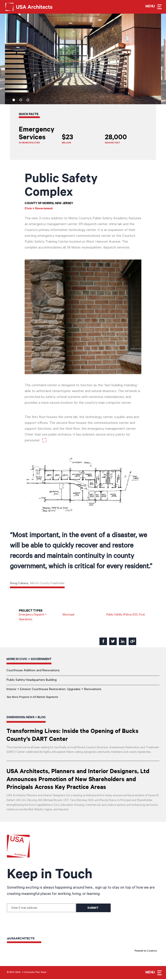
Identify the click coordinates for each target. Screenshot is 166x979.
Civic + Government (39, 208)
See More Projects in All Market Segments (32, 697)
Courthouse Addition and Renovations (33, 671)
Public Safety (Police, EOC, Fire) (125, 615)
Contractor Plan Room (35, 972)
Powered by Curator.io (145, 951)
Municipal (68, 615)
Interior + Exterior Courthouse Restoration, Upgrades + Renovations (53, 689)
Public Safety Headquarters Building (31, 680)
